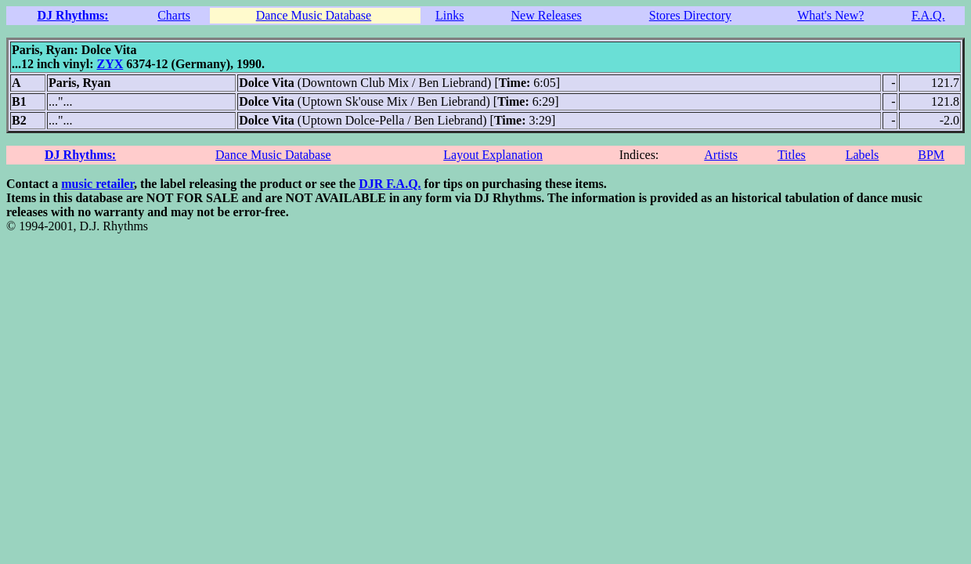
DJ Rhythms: (73, 15)
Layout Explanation (493, 154)
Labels (862, 154)
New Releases (546, 15)
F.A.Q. (928, 15)
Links (449, 15)
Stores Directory (690, 15)
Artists (721, 154)
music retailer (97, 183)
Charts (173, 15)
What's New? (830, 15)
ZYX (109, 63)
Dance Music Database (314, 15)
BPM (931, 154)
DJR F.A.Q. (390, 183)
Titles (792, 154)
